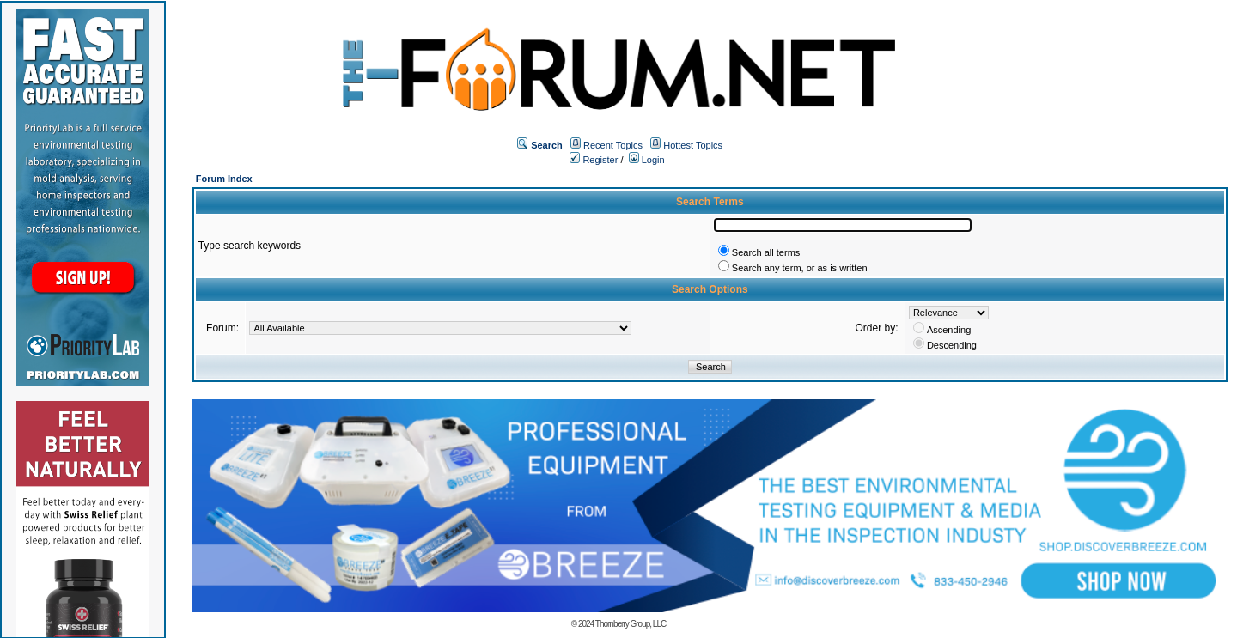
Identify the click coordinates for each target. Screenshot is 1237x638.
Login (647, 160)
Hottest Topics (692, 145)
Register (594, 160)
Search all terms (766, 252)
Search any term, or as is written (800, 268)
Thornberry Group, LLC (630, 624)
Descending (952, 345)
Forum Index (224, 178)
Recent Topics (613, 145)
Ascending (949, 330)
